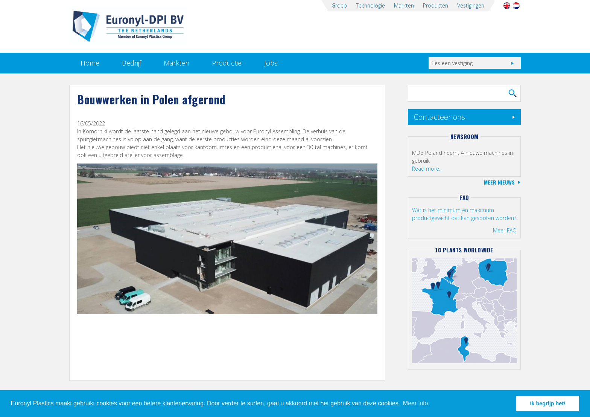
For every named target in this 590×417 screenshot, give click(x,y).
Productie (227, 62)
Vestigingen (470, 5)
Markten (404, 5)
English (506, 5)
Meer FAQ (505, 230)
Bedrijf (131, 62)
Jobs (271, 62)
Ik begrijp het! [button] (548, 403)
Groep (339, 5)
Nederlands (516, 5)
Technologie (370, 5)
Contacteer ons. (440, 117)
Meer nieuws (499, 182)
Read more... (427, 168)
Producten (435, 5)
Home (90, 62)
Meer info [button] (415, 403)
